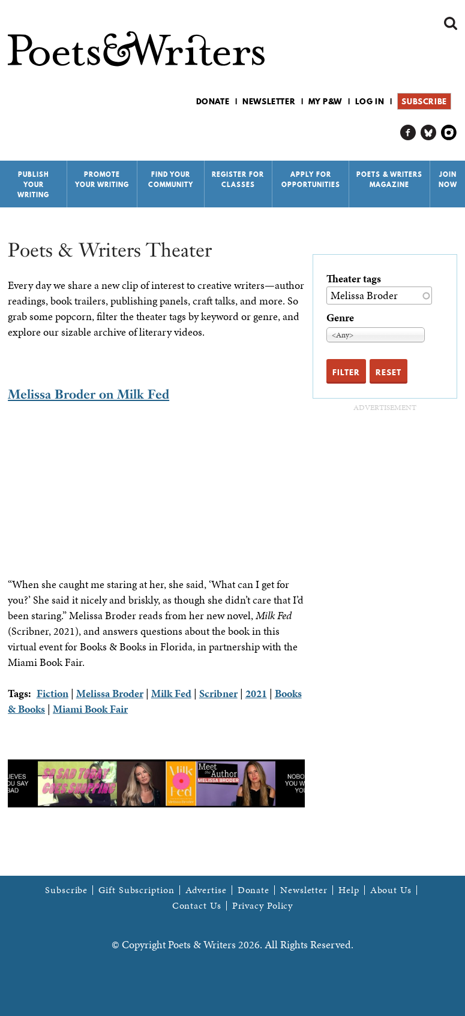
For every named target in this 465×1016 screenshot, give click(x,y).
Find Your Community (170, 179)
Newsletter (268, 101)
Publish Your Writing (33, 185)
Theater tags (353, 278)
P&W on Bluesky (429, 133)
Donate (213, 101)
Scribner (218, 693)
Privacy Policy (262, 906)
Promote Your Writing (102, 179)
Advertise (206, 890)
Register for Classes (238, 179)
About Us (391, 890)
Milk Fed (171, 693)
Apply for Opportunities (310, 179)
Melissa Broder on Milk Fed (88, 394)
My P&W (325, 101)
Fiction (52, 693)
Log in (370, 101)
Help (348, 890)
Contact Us (196, 906)
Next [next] (314, 783)
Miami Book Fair (90, 708)
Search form (450, 23)
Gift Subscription (136, 890)
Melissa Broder (109, 693)
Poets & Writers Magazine (389, 179)
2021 (256, 693)
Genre (340, 317)
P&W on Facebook (408, 133)
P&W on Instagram (449, 133)
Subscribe (423, 101)
